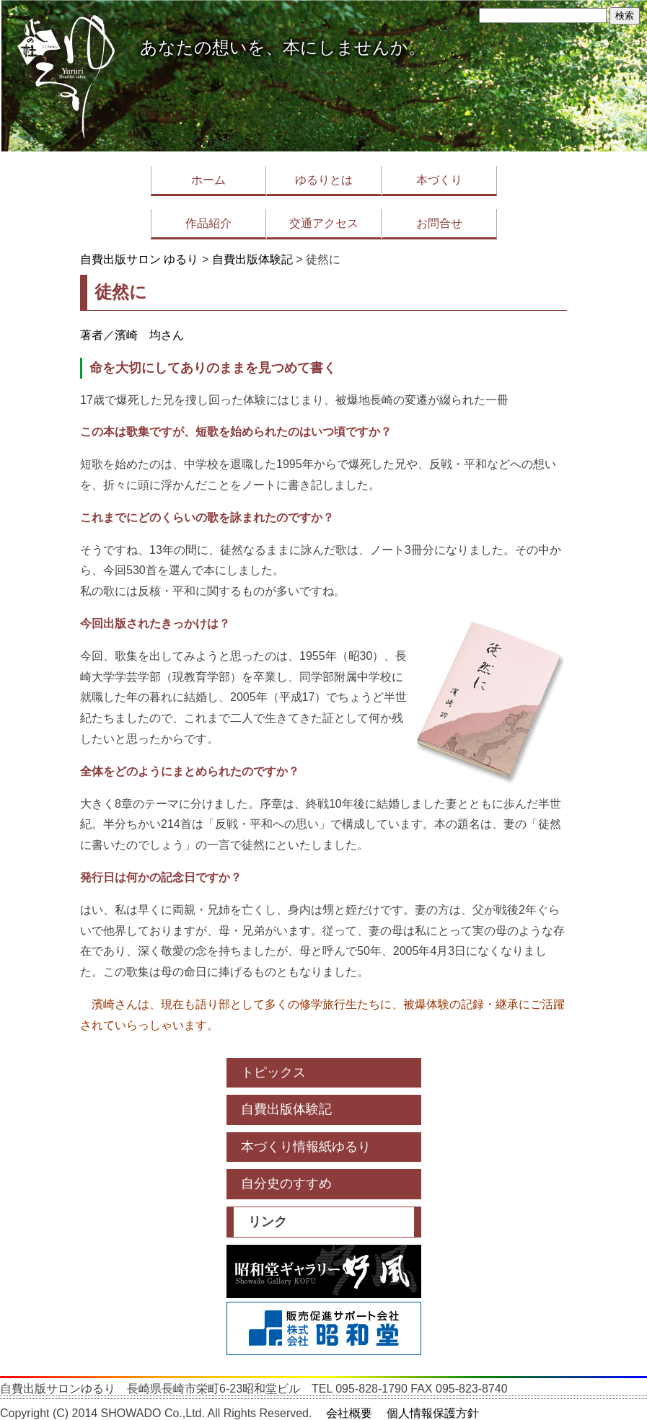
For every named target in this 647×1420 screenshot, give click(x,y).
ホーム (208, 180)
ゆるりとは (324, 180)
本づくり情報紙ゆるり (306, 1146)
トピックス (273, 1072)
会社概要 (349, 1413)
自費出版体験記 (252, 259)
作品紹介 (208, 223)
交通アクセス (323, 223)
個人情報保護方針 (433, 1413)
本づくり (439, 180)
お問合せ (439, 223)
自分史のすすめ (286, 1183)
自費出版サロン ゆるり (139, 259)
